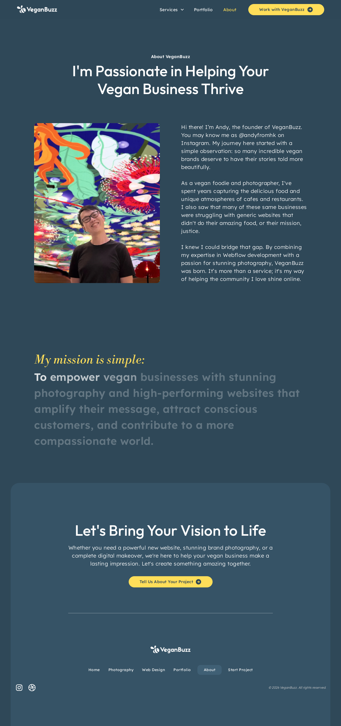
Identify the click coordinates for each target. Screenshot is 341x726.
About (230, 9)
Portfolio (203, 9)
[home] (59, 9)
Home (94, 669)
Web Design (153, 669)
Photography (121, 669)
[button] (172, 9)
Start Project (240, 669)
